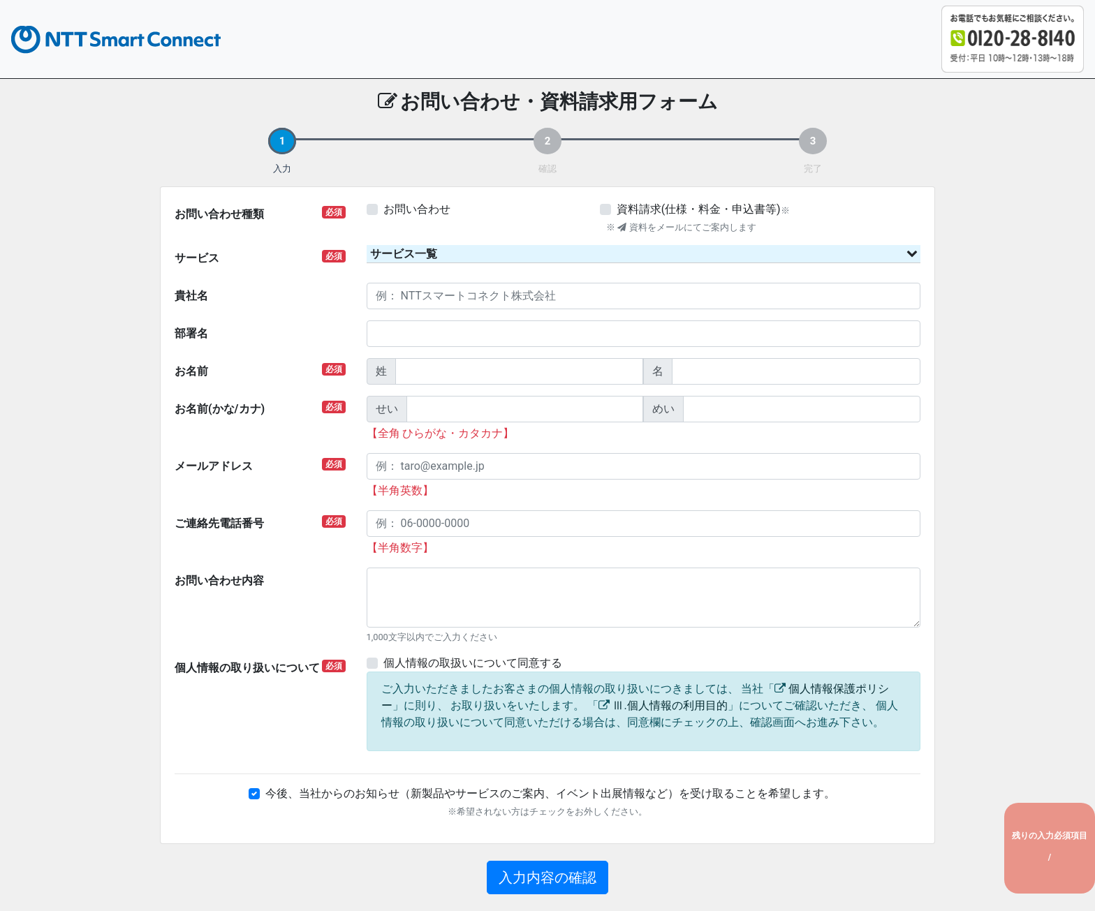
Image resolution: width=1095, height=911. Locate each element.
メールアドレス (260, 465)
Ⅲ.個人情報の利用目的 (669, 705)
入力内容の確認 (547, 877)
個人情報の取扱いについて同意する (472, 662)
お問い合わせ (416, 209)
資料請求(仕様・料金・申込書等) (699, 209)
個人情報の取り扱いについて (260, 667)
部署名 (191, 333)
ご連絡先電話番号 (260, 522)
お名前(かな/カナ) (260, 408)
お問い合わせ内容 (219, 580)
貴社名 (191, 295)
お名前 (260, 370)
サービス (260, 257)
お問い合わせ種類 (260, 213)
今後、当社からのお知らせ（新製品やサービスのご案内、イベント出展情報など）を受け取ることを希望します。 (550, 793)
